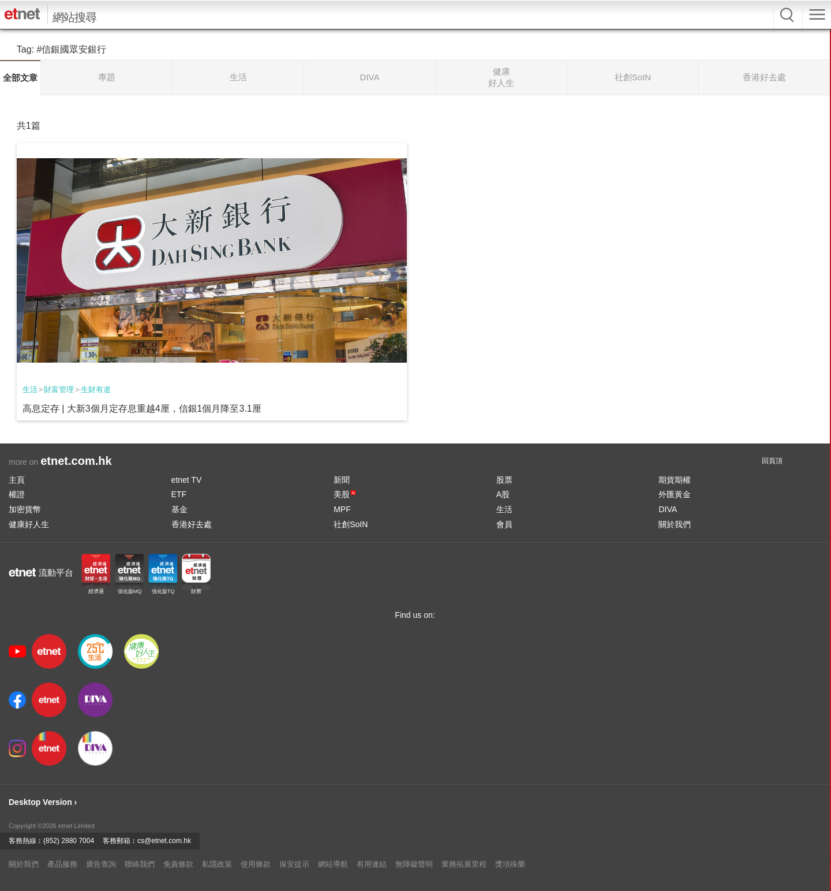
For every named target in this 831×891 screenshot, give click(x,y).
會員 (504, 524)
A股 (503, 494)
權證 (17, 494)
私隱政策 (217, 864)
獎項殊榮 (510, 864)
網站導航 (333, 864)
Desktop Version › (43, 802)
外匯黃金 (674, 494)
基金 (179, 509)
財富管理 (59, 389)
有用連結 (372, 864)
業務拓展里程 (463, 864)
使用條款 (256, 864)
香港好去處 (191, 524)
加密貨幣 (25, 509)
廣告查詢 (101, 864)
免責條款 (178, 864)
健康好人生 (29, 524)
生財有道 (96, 389)
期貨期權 (674, 479)
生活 (30, 389)
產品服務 (62, 864)
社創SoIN (351, 524)
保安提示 (294, 864)
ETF (178, 494)
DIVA (667, 509)
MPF (342, 509)
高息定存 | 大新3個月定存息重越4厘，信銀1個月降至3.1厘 (142, 408)
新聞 (342, 479)
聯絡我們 (140, 864)
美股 (344, 494)
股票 (504, 479)
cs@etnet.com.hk (164, 841)
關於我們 (674, 524)
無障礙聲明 (414, 864)
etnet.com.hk (75, 460)
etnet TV (186, 479)
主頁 (17, 479)
